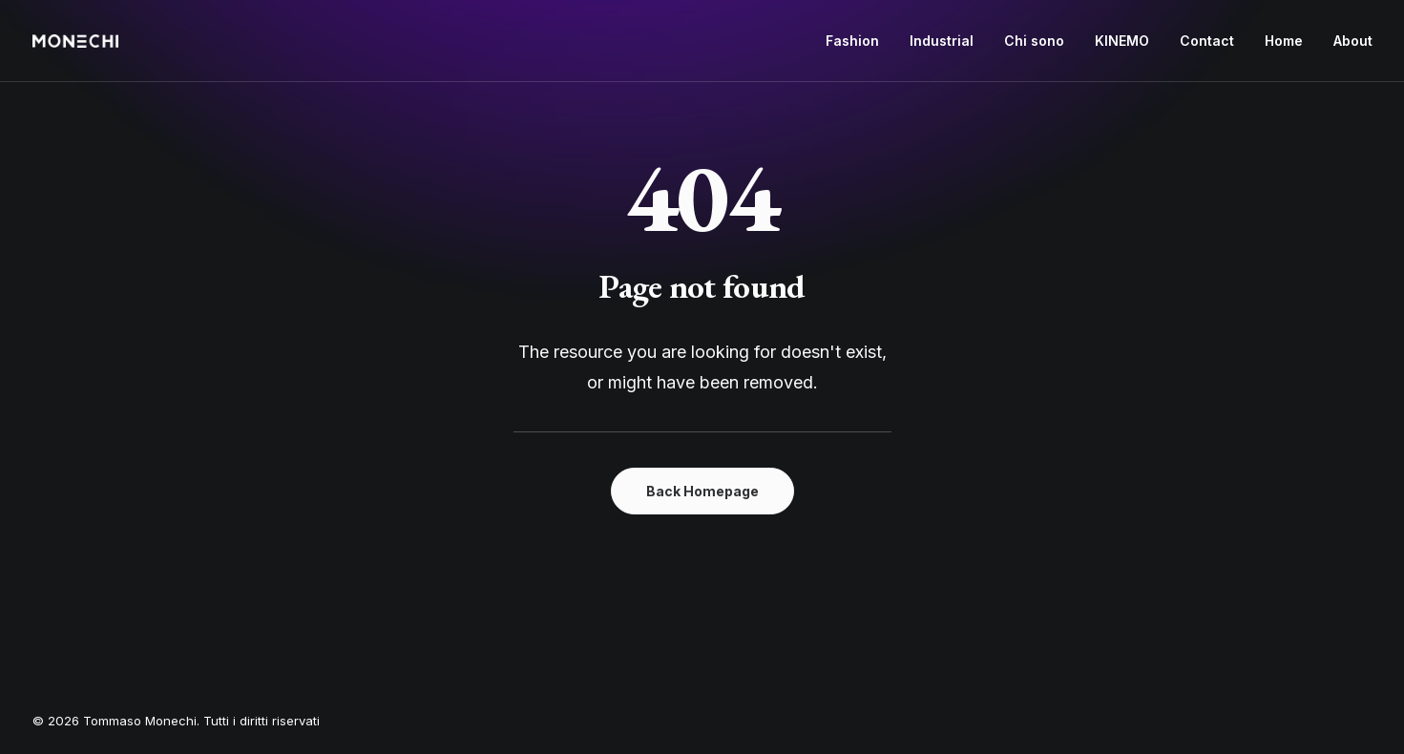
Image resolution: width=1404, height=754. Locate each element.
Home (1284, 40)
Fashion (852, 40)
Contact (1207, 40)
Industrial (942, 40)
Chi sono (1034, 40)
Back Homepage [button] (702, 491)
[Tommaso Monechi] (75, 41)
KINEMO (1122, 40)
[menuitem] (859, 41)
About (1353, 40)
